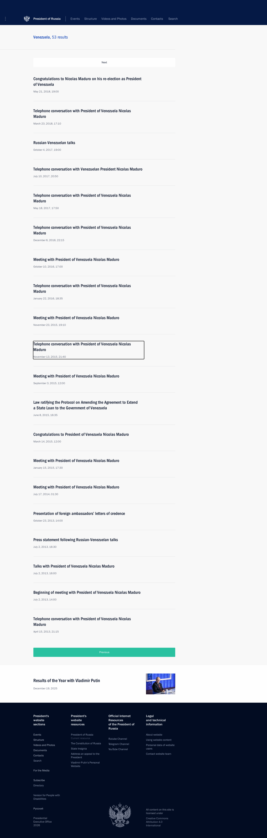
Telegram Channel (118, 743)
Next (104, 62)
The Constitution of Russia (86, 743)
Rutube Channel (117, 738)
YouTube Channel (118, 749)
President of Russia (47, 6)
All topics (134, 19)
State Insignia (79, 748)
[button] (7, 6)
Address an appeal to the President (85, 755)
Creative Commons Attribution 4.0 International (157, 821)
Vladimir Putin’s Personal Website (85, 763)
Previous (104, 652)
